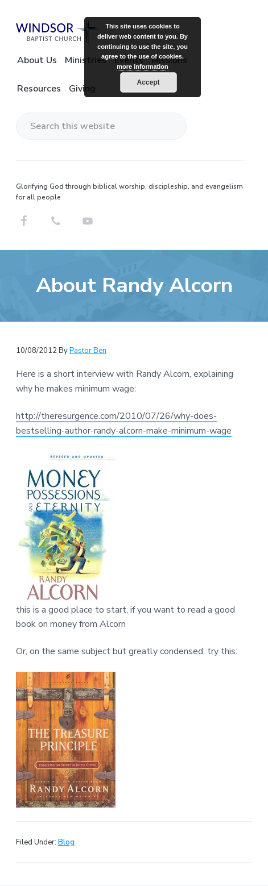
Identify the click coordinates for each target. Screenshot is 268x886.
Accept (148, 82)
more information (142, 66)
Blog (66, 842)
